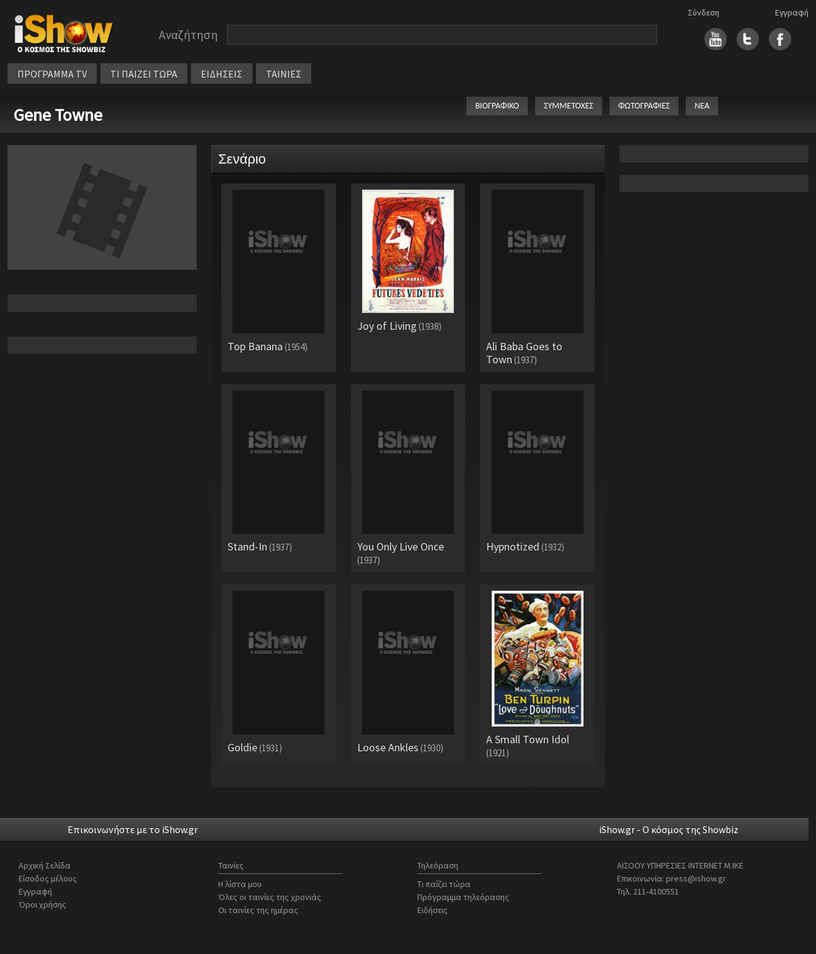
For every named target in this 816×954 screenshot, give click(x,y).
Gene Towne (58, 115)
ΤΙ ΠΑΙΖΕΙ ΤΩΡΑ (143, 74)
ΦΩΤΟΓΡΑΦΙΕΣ (644, 105)
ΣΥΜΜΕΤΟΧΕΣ (568, 105)
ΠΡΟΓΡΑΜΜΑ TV (52, 74)
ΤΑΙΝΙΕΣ (283, 74)
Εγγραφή (792, 12)
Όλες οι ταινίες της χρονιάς (269, 897)
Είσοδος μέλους (48, 878)
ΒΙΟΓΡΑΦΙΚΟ (497, 105)
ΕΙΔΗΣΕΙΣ (221, 74)
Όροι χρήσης (42, 904)
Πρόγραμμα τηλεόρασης (463, 897)
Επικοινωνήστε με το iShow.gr (133, 829)
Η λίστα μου (240, 884)
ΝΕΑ (701, 105)
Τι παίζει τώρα (444, 884)
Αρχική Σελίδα (45, 865)
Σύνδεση (703, 12)
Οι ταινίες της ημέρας (258, 910)
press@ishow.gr (696, 878)
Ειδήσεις (432, 910)
